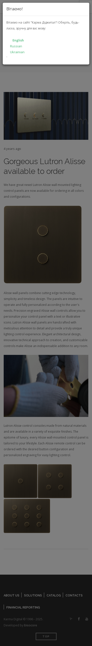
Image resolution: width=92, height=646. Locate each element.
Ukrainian (17, 52)
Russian (16, 46)
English (18, 40)
